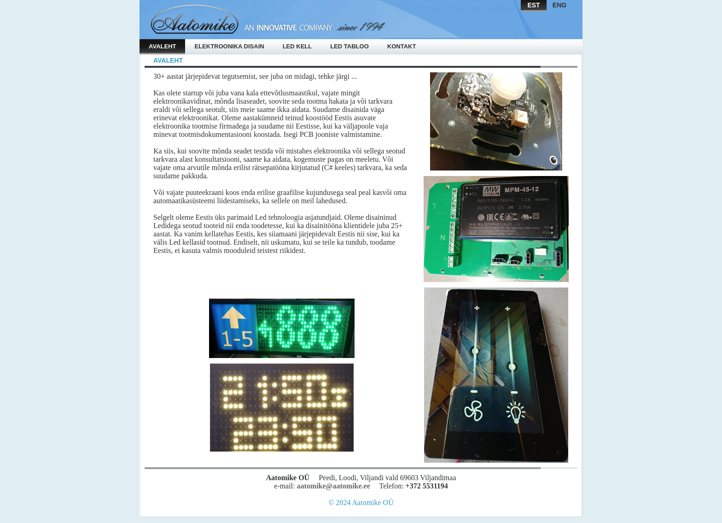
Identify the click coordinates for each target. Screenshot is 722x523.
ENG (559, 5)
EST (533, 5)
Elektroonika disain (229, 46)
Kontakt (401, 46)
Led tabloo (349, 46)
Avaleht (162, 46)
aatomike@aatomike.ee (333, 486)
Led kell (297, 46)
